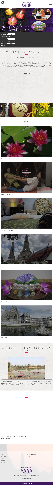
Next (51, 19)
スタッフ (3, 462)
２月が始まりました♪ (5, 45)
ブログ (11, 34)
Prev (2, 19)
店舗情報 (3, 460)
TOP (2, 454)
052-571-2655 (8, 438)
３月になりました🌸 (5, 41)
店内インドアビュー (31, 454)
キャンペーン (4, 456)
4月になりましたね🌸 (5, 36)
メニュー (3, 458)
